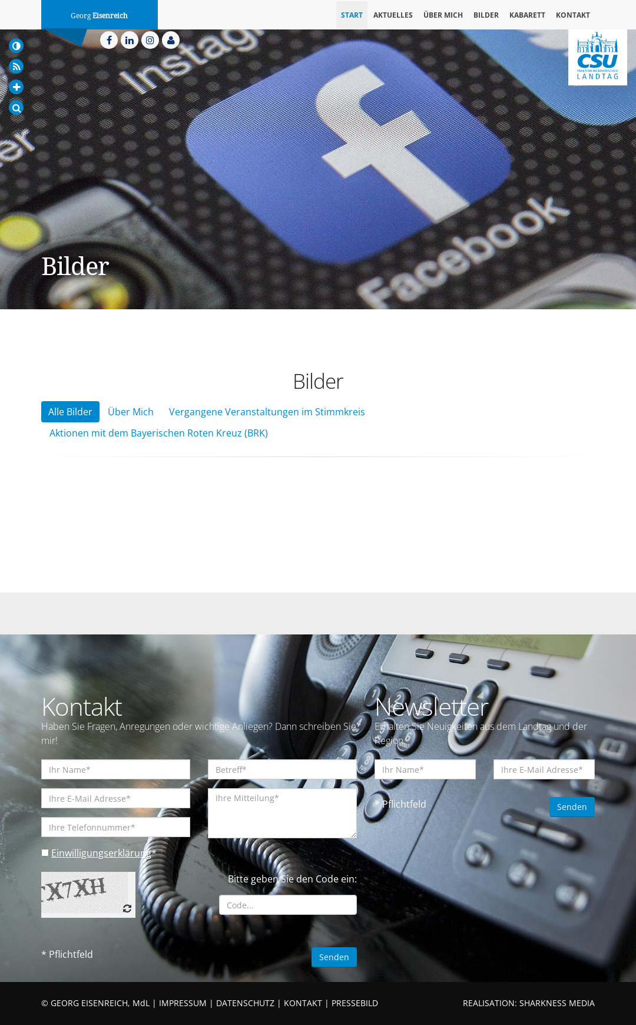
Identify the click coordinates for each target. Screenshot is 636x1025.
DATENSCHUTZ (245, 1003)
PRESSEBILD (355, 1003)
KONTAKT (303, 1003)
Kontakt (573, 15)
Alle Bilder (70, 411)
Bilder (486, 15)
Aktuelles (393, 15)
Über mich (443, 15)
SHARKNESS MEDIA (557, 1003)
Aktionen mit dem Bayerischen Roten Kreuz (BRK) (158, 432)
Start (352, 15)
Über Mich (131, 411)
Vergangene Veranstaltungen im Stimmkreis (267, 411)
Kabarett (527, 15)
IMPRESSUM (183, 1003)
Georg (99, 16)
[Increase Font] (16, 87)
